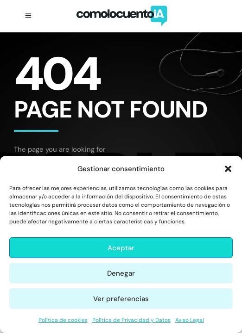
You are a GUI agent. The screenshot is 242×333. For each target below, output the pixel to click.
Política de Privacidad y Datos (131, 320)
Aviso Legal (189, 320)
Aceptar (121, 248)
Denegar (121, 273)
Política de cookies (63, 320)
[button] (228, 168)
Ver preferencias (121, 298)
